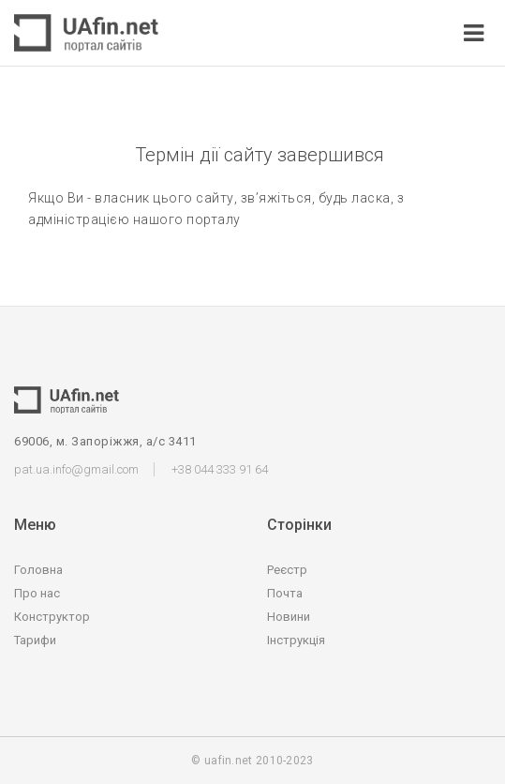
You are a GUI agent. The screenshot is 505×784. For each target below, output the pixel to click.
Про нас (37, 593)
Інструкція (296, 640)
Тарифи (35, 640)
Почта (285, 593)
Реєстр (287, 570)
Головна (38, 570)
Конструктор (52, 617)
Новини (288, 617)
